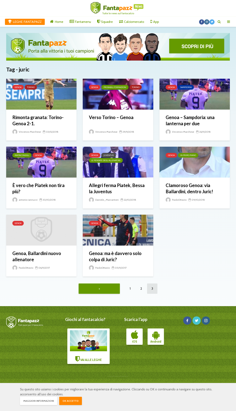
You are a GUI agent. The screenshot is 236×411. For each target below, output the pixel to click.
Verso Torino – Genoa (111, 117)
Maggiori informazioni (38, 400)
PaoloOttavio (176, 199)
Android (155, 336)
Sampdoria (186, 87)
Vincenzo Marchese (26, 131)
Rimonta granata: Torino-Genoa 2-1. (38, 120)
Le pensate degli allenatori (105, 160)
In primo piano (188, 155)
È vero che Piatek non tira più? (38, 188)
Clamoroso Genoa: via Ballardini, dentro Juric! (189, 188)
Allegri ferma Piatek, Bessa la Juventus (117, 188)
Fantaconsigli (22, 155)
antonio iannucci (25, 199)
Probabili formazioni (115, 87)
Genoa (18, 87)
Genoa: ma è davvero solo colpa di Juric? (115, 256)
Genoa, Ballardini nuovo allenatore (36, 256)
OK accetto (71, 400)
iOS (134, 336)
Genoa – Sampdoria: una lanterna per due (190, 120)
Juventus (109, 155)
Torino (31, 87)
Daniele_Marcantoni (104, 199)
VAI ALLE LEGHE (88, 346)
